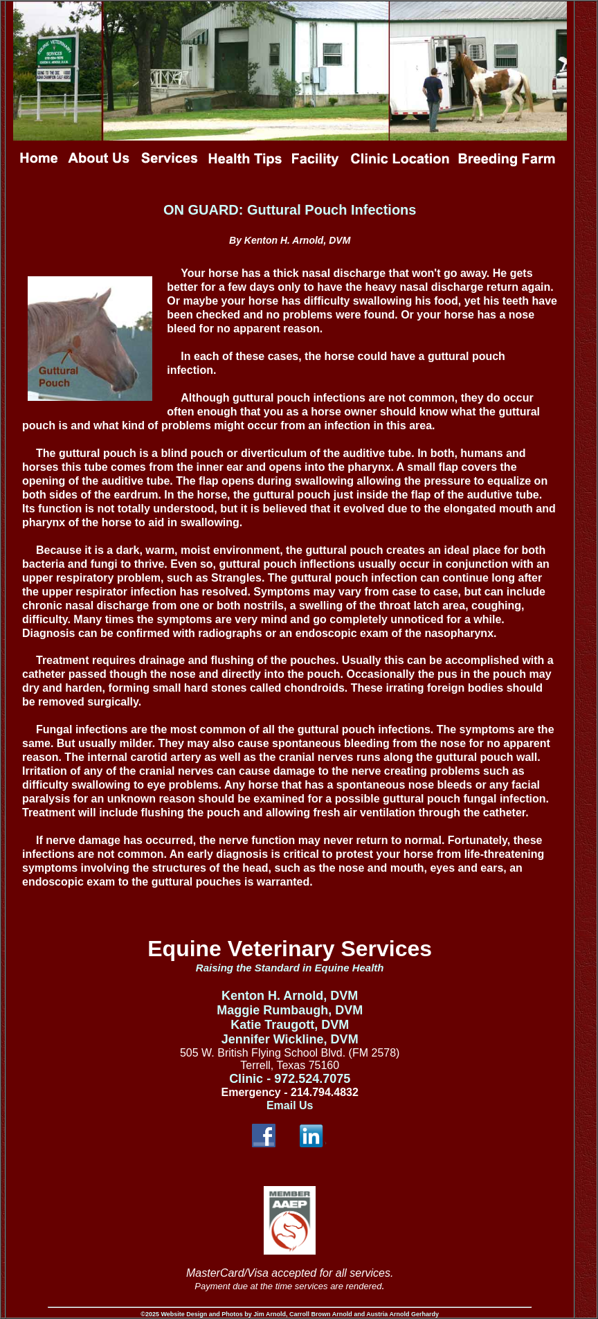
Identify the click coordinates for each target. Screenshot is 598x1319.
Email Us (290, 1105)
